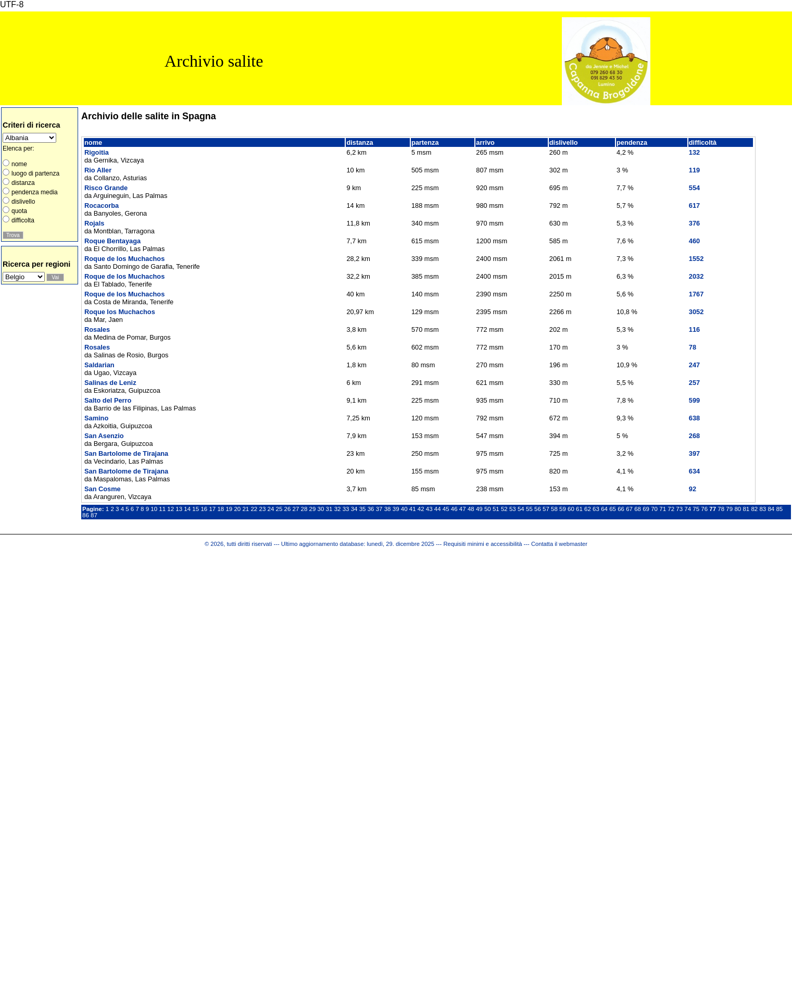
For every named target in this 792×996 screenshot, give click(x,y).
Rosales (97, 329)
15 (195, 509)
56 (537, 509)
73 (679, 509)
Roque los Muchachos (119, 312)
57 (546, 509)
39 (396, 509)
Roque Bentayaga (112, 241)
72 (671, 509)
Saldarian (99, 365)
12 (170, 509)
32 (337, 509)
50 (487, 509)
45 (446, 509)
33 (346, 509)
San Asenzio (104, 436)
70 (654, 509)
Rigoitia (96, 152)
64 (604, 509)
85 (779, 509)
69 (646, 509)
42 (421, 509)
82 (754, 509)
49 (479, 509)
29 (312, 509)
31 (329, 509)
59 (562, 509)
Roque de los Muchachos (124, 259)
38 (387, 509)
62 (587, 509)
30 (321, 509)
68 (637, 509)
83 (762, 509)
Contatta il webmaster (559, 544)
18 (220, 509)
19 (228, 509)
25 (279, 509)
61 (579, 509)
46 (454, 509)
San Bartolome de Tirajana (126, 453)
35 (362, 509)
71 (662, 509)
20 (237, 509)
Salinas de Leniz (110, 383)
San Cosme (102, 489)
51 (496, 509)
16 (203, 509)
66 (621, 509)
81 (746, 509)
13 (178, 509)
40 (404, 509)
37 (379, 509)
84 (771, 509)
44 (437, 509)
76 (704, 509)
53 (512, 509)
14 (187, 509)
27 (296, 509)
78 (721, 509)
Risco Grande (106, 188)
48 (471, 509)
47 (462, 509)
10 (153, 509)
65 (612, 509)
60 (571, 509)
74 (687, 509)
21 (245, 509)
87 (94, 515)
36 (371, 509)
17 (212, 509)
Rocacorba (101, 205)
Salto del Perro (107, 400)
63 (596, 509)
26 (287, 509)
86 (85, 515)
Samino (96, 418)
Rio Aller (97, 170)
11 (162, 509)
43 (429, 509)
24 (271, 509)
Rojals (94, 223)
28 (304, 509)
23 (262, 509)
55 (529, 509)
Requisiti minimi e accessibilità (482, 544)
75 (696, 509)
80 (737, 509)
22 (253, 509)
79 (729, 509)
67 (629, 509)
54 (521, 509)
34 (354, 509)
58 (554, 509)
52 (504, 509)
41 (412, 509)
